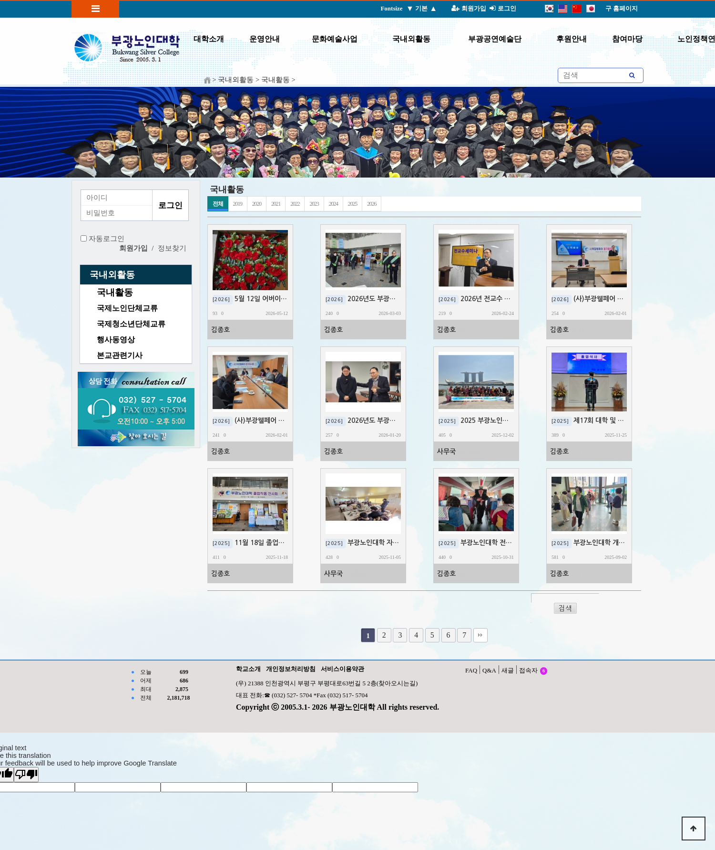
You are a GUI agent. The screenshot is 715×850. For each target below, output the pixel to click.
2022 (294, 203)
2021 (275, 203)
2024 (333, 203)
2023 (313, 203)
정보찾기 (172, 248)
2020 (256, 203)
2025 (352, 203)
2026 (371, 203)
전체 (218, 203)
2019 (237, 203)
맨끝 (480, 635)
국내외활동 (112, 275)
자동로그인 (106, 238)
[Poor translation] (26, 774)
